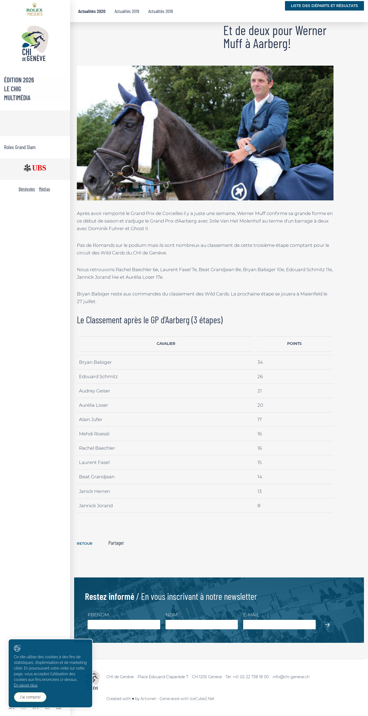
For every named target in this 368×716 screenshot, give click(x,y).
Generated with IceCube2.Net (187, 699)
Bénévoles (27, 189)
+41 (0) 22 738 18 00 (251, 677)
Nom (171, 615)
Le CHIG (12, 89)
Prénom (98, 615)
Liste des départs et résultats (324, 5)
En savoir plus (26, 686)
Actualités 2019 (127, 11)
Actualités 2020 (91, 11)
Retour (85, 543)
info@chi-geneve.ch (291, 677)
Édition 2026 (19, 80)
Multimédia (17, 98)
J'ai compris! (30, 697)
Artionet (148, 699)
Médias (44, 189)
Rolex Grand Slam (20, 147)
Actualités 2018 (160, 11)
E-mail (251, 615)
